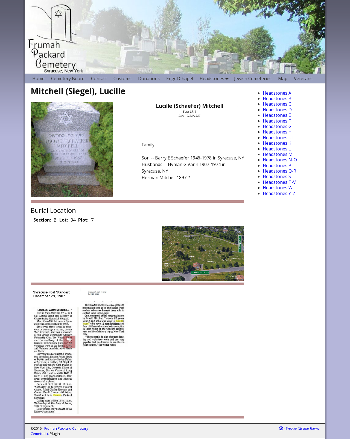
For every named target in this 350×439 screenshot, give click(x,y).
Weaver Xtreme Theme (302, 428)
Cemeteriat (40, 433)
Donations (149, 78)
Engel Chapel (179, 78)
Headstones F (277, 121)
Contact (99, 78)
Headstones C (277, 104)
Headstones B (277, 98)
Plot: (83, 220)
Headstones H (277, 132)
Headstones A (277, 93)
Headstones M (278, 154)
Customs (122, 78)
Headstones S (277, 176)
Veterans (303, 78)
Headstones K (277, 143)
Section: (42, 220)
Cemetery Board (67, 78)
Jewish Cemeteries (253, 78)
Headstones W (278, 188)
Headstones (215, 78)
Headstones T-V (279, 182)
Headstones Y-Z (279, 193)
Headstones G (277, 126)
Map (282, 78)
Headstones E (277, 115)
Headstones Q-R (279, 171)
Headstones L (277, 149)
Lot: (63, 220)
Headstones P (277, 165)
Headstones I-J (278, 138)
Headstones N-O (280, 160)
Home (38, 78)
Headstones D (277, 110)
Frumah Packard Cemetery (66, 428)
